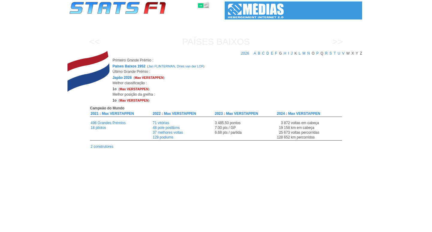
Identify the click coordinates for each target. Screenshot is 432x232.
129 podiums (163, 137)
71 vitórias (161, 123)
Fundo (332, 226)
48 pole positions (166, 128)
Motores (220, 226)
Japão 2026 (122, 78)
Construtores (196, 226)
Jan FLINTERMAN (161, 66)
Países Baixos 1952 (129, 66)
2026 (245, 53)
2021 (95, 114)
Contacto (351, 226)
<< (94, 41)
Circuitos (276, 226)
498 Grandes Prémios (108, 123)
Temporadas (115, 226)
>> (337, 41)
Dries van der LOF (190, 66)
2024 (281, 114)
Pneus (238, 226)
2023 (219, 114)
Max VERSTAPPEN (118, 114)
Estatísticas (89, 226)
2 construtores (102, 146)
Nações (256, 226)
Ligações (313, 226)
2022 (157, 114)
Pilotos (173, 226)
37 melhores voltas (168, 132)
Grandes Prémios (146, 226)
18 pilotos (98, 128)
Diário (294, 226)
